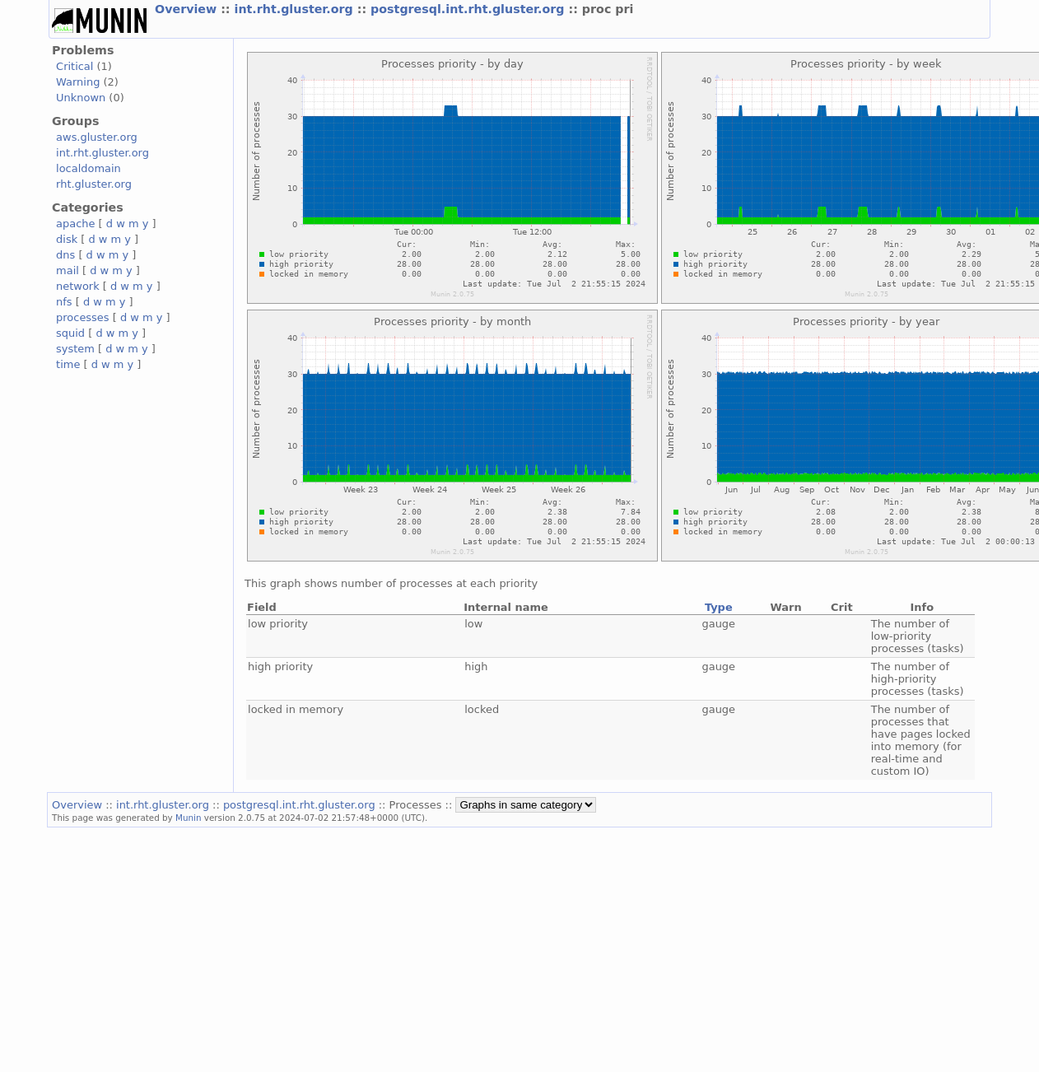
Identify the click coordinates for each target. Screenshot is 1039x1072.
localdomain (88, 168)
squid (70, 333)
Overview (188, 9)
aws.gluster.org (96, 137)
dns (65, 255)
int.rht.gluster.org (296, 9)
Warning (78, 82)
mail (67, 270)
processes (82, 317)
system (75, 349)
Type (719, 607)
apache (75, 223)
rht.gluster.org (94, 184)
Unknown (80, 97)
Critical (74, 66)
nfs (64, 302)
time (68, 364)
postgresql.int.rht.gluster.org (469, 9)
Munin (188, 818)
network (78, 286)
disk (66, 239)
